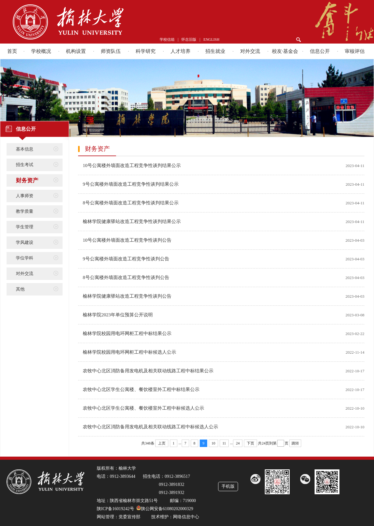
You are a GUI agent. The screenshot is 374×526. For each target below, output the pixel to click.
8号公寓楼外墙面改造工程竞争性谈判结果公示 (131, 202)
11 (224, 443)
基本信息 (24, 149)
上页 (162, 443)
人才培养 (180, 51)
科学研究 (146, 51)
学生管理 (24, 227)
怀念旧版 (188, 39)
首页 (12, 51)
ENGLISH (211, 39)
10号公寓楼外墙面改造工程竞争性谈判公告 (127, 240)
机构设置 (76, 51)
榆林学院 (93, 22)
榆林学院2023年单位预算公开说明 (118, 314)
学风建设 (24, 242)
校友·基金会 (285, 51)
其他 (20, 289)
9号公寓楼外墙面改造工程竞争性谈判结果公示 (131, 184)
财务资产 (27, 180)
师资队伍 (111, 51)
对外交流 (250, 51)
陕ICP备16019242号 (115, 508)
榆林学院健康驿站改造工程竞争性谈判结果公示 (132, 221)
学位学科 (24, 258)
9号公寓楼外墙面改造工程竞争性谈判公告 (126, 258)
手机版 (228, 486)
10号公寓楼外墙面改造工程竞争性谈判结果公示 (132, 165)
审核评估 (355, 51)
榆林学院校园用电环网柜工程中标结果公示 (127, 333)
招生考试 (24, 164)
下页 (250, 443)
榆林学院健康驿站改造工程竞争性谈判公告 (127, 296)
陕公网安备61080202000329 (167, 508)
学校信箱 (167, 39)
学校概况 (41, 51)
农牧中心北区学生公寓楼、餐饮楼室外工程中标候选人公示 (143, 408)
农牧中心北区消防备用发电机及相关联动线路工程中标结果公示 (148, 370)
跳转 (295, 443)
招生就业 (215, 51)
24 (238, 443)
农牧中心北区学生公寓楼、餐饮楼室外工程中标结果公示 (141, 389)
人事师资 (24, 195)
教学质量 (24, 211)
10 (213, 443)
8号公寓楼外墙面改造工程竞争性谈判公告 (126, 277)
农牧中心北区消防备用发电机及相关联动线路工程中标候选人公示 (150, 426)
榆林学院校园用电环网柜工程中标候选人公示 (129, 352)
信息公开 (320, 51)
